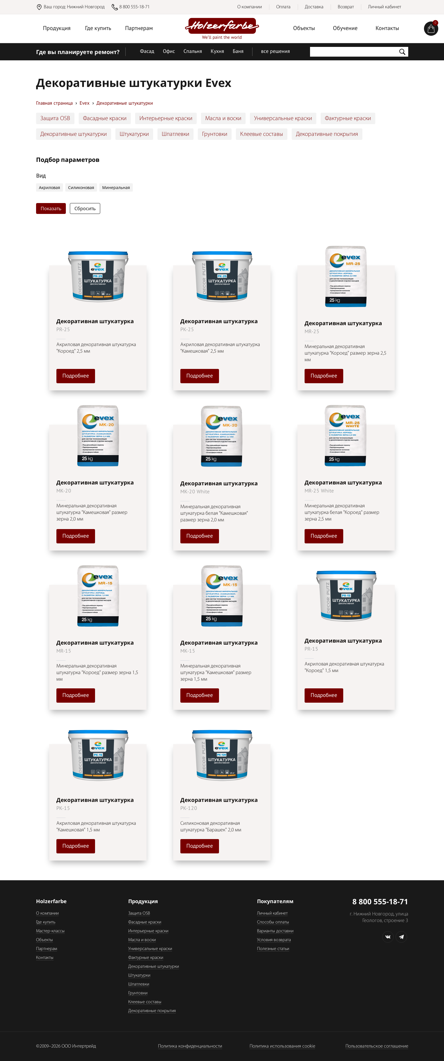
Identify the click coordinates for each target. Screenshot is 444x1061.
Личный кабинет (384, 7)
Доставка (314, 7)
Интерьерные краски (165, 119)
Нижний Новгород (85, 7)
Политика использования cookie (282, 1046)
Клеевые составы (261, 134)
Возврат (346, 7)
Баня (238, 51)
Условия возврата (274, 940)
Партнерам (139, 28)
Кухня (217, 51)
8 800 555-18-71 (134, 7)
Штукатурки (134, 134)
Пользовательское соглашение (377, 1046)
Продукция (57, 28)
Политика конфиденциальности (190, 1046)
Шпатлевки (175, 134)
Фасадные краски (105, 119)
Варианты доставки (275, 931)
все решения (275, 51)
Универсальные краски (283, 119)
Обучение (345, 28)
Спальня (192, 51)
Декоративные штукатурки (73, 134)
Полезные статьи (273, 949)
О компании (249, 7)
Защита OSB (55, 119)
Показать (51, 208)
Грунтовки (214, 134)
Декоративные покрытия (327, 134)
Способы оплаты (273, 922)
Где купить (98, 28)
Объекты (304, 28)
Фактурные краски (348, 119)
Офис (169, 51)
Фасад (147, 51)
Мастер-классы (50, 931)
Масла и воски (223, 119)
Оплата (283, 7)
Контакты (387, 28)
